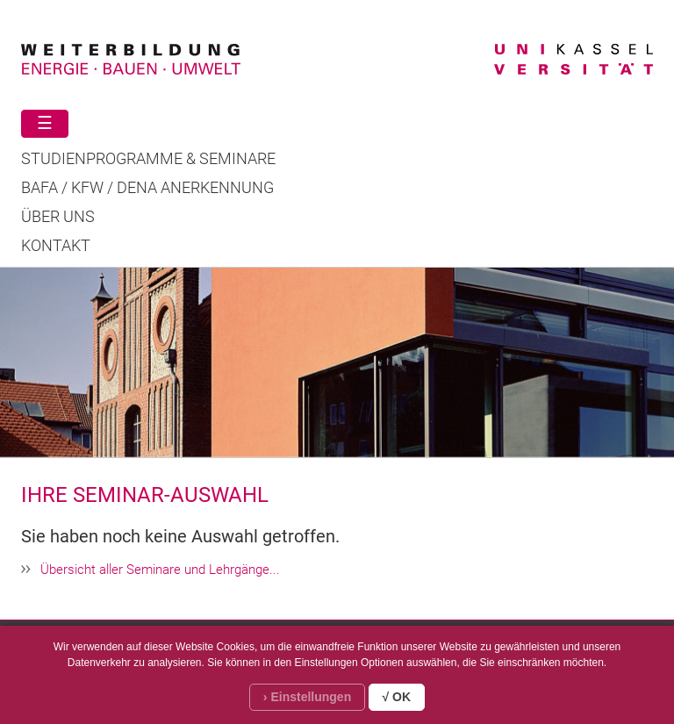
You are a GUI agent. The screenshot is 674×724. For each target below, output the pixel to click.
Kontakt (55, 246)
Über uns (58, 217)
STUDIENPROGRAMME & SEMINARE (148, 159)
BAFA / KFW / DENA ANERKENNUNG (147, 188)
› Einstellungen (307, 697)
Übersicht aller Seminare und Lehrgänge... (160, 569)
